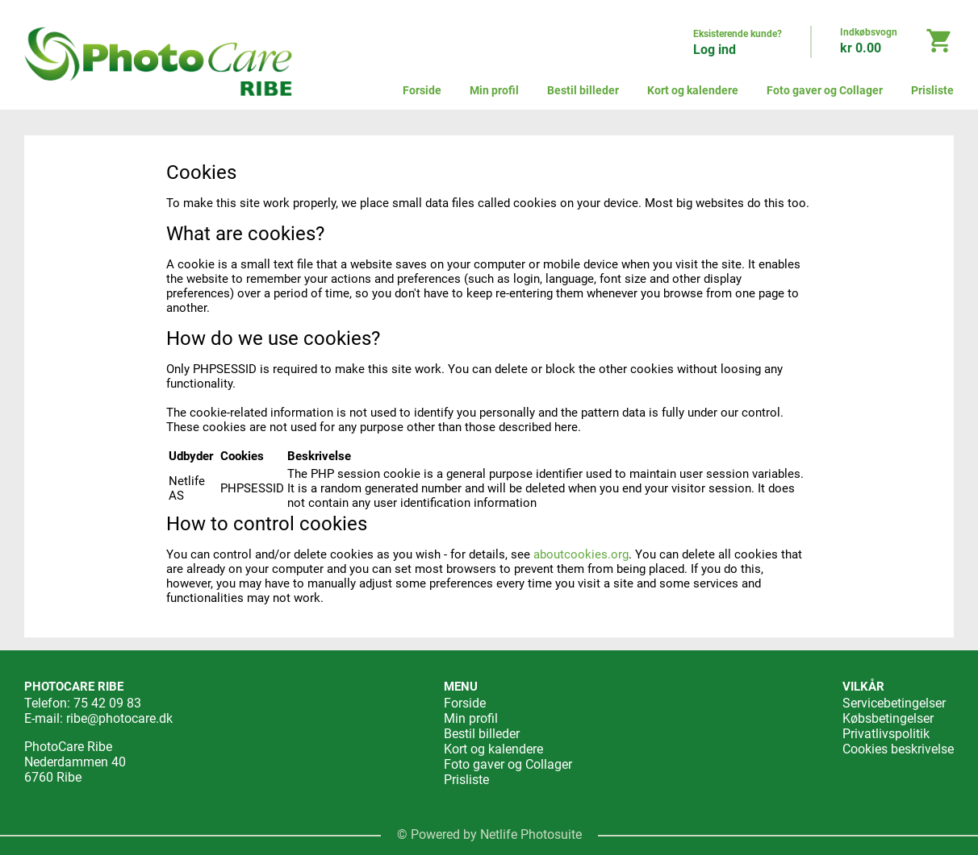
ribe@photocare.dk (119, 718)
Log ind (714, 49)
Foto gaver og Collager (825, 90)
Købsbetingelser (888, 718)
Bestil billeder (583, 90)
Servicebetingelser (894, 703)
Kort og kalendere (692, 90)
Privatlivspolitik (886, 733)
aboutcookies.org (581, 554)
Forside (422, 90)
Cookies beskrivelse (898, 749)
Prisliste (932, 90)
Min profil (494, 90)
